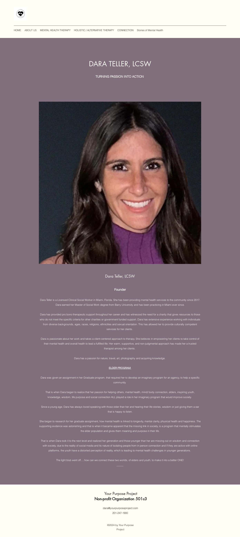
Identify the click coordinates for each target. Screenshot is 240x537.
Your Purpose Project (120, 493)
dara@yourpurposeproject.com (120, 508)
